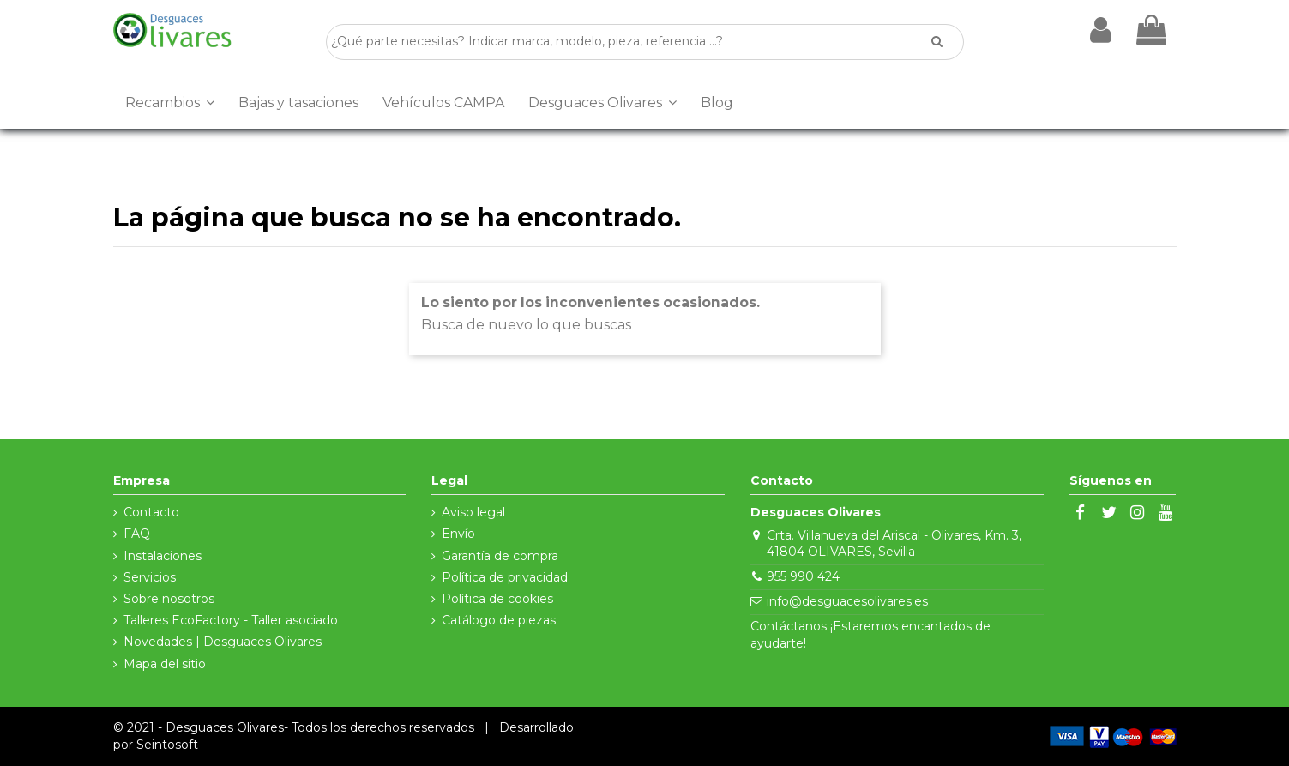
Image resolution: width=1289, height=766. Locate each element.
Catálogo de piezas (499, 620)
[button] (169, 103)
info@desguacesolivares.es (847, 601)
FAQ (136, 533)
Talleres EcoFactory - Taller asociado (230, 620)
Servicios (149, 577)
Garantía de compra (500, 556)
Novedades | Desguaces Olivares (222, 641)
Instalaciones (162, 556)
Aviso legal (473, 512)
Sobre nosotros (168, 598)
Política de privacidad (505, 577)
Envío (458, 533)
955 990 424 (803, 576)
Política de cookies (497, 598)
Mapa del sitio (164, 664)
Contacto (151, 512)
